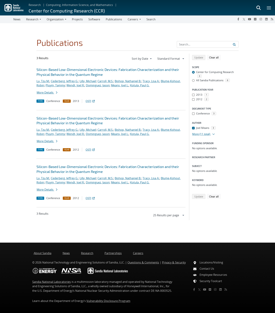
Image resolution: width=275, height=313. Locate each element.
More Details (47, 92)
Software (94, 19)
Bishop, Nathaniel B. (128, 81)
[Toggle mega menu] (269, 8)
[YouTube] (249, 19)
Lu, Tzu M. (42, 81)
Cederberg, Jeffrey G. (64, 81)
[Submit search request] (234, 44)
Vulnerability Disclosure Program (108, 301)
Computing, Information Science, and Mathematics (79, 5)
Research (35, 5)
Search (151, 19)
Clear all (215, 57)
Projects (77, 19)
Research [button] (32, 19)
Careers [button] (133, 19)
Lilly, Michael (88, 81)
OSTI (90, 101)
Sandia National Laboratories (51, 282)
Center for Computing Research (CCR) (67, 10)
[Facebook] (238, 19)
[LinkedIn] (266, 19)
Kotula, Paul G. (139, 85)
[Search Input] (208, 44)
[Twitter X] (244, 19)
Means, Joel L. (120, 85)
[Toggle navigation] (7, 19)
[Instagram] (260, 19)
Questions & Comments (143, 262)
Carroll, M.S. (105, 81)
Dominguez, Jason (98, 85)
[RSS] (272, 19)
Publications (114, 19)
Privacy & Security (174, 262)
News (17, 19)
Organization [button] (55, 19)
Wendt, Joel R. (75, 85)
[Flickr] (255, 19)
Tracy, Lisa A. (151, 81)
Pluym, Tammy (55, 85)
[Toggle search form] (258, 8)
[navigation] (142, 58)
